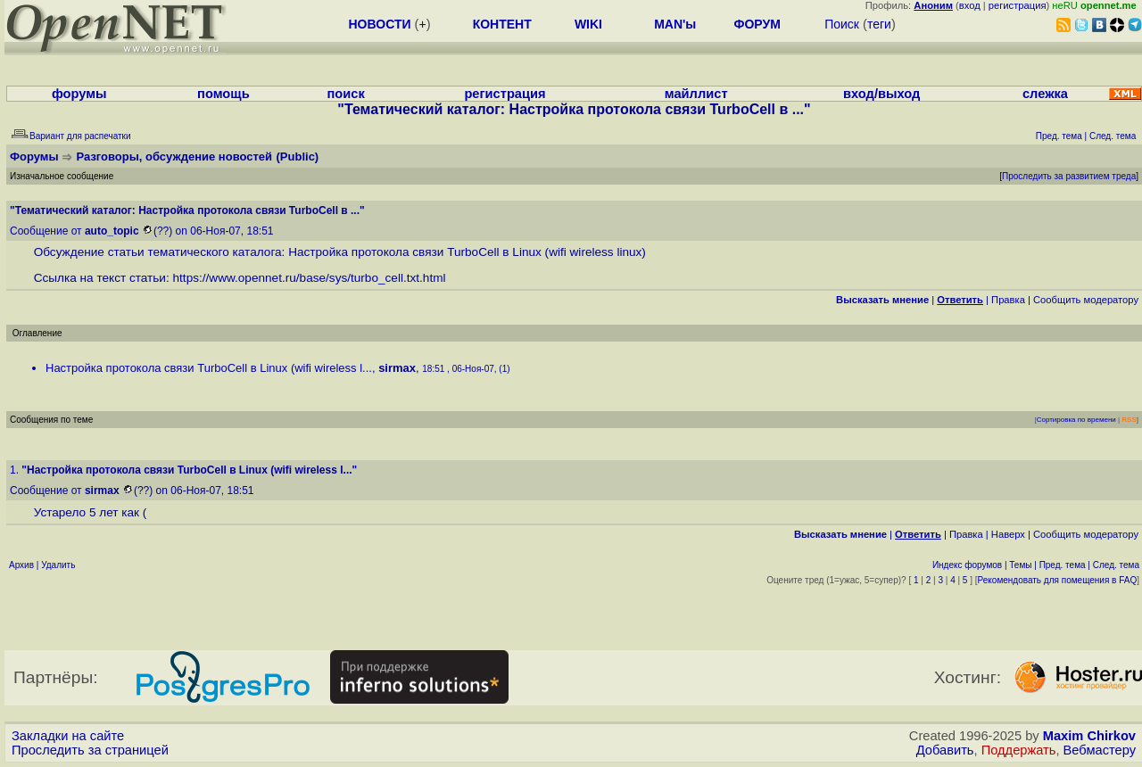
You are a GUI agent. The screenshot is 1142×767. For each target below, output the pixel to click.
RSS (1128, 420)
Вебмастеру (1099, 750)
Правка (1008, 299)
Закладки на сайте (68, 736)
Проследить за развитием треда (1069, 176)
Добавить (945, 750)
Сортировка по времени (1076, 420)
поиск (345, 94)
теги (879, 24)
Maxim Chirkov (1089, 736)
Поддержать (1018, 750)
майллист (696, 94)
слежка (1045, 94)
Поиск (841, 24)
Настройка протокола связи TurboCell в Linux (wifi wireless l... (209, 368)
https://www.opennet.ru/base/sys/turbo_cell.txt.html (309, 278)
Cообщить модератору (1085, 299)
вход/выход (881, 94)
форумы (79, 94)
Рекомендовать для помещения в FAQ (1058, 580)
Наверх (1008, 534)
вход (970, 5)
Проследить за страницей (90, 750)
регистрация (1018, 5)
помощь (223, 94)
